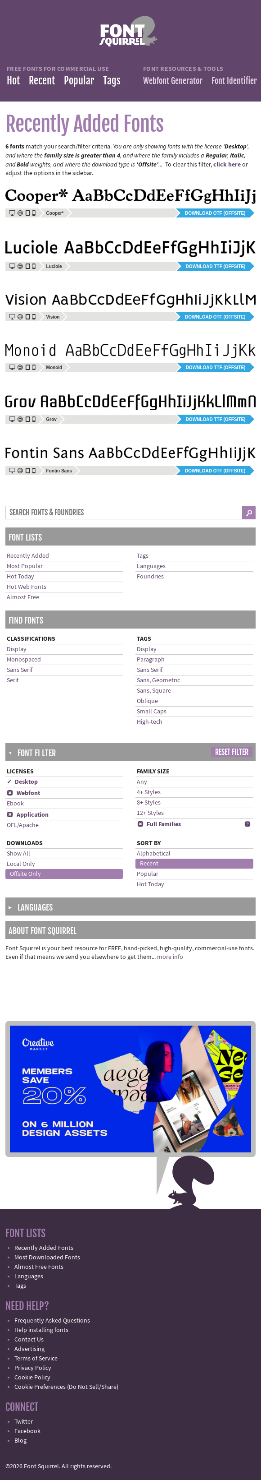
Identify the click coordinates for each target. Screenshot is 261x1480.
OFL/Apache (23, 825)
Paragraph (151, 660)
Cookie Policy (32, 1378)
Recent (42, 80)
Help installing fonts (41, 1330)
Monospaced (24, 660)
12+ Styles (150, 813)
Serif (12, 680)
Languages (151, 566)
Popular (79, 80)
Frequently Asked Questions (52, 1321)
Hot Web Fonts (26, 587)
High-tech (149, 722)
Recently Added (28, 556)
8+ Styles (149, 803)
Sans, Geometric (158, 680)
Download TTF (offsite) (216, 266)
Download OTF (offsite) (215, 213)
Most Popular (25, 566)
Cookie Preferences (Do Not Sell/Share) (66, 1387)
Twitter (23, 1422)
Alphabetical (154, 854)
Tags (112, 80)
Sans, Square (154, 691)
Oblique (147, 701)
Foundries (150, 577)
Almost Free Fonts (38, 1267)
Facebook (27, 1431)
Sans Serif (19, 670)
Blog (20, 1441)
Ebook (15, 804)
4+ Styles (149, 792)
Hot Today (20, 577)
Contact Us (29, 1340)
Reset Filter (231, 752)
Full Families (159, 824)
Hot (13, 80)
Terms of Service (36, 1359)
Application (28, 814)
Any (142, 782)
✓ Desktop (22, 781)
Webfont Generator (172, 81)
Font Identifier (234, 81)
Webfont (23, 793)
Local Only (21, 864)
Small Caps (151, 712)
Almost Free (23, 597)
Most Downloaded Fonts (47, 1257)
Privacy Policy (32, 1368)
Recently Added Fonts (43, 1248)
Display (17, 649)
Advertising (29, 1349)
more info (170, 957)
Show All (18, 854)
